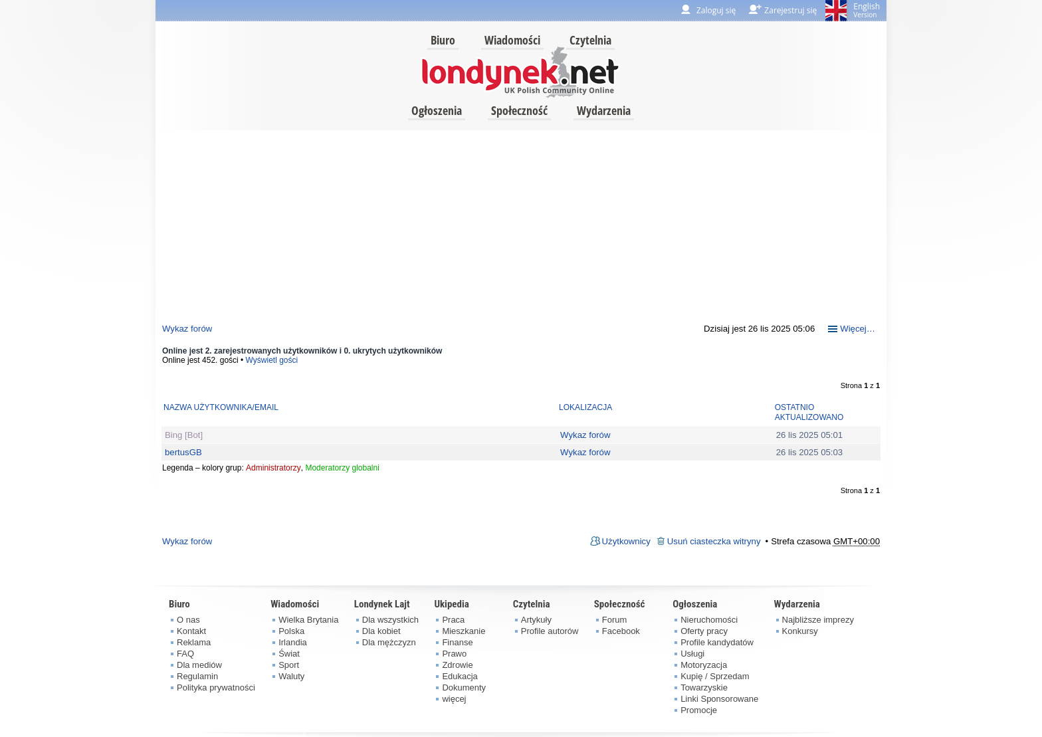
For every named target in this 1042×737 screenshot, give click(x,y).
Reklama (194, 642)
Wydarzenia (604, 110)
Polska (291, 631)
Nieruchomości (709, 620)
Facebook (621, 631)
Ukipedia (451, 604)
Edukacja (459, 676)
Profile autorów (550, 631)
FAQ (185, 654)
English (866, 10)
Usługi (692, 654)
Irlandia (292, 642)
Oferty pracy (704, 631)
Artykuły (536, 620)
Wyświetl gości (272, 360)
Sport (288, 665)
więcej (454, 699)
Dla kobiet (381, 631)
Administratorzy (273, 468)
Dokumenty (464, 687)
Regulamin (197, 676)
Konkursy (800, 631)
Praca (453, 620)
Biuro (443, 40)
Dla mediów (199, 665)
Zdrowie (457, 665)
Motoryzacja (703, 665)
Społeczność (519, 110)
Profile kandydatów (717, 642)
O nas (188, 620)
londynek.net (520, 71)
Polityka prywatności (216, 687)
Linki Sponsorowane (719, 699)
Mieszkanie (463, 631)
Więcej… (857, 329)
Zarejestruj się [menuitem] (790, 10)
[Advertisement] (521, 223)
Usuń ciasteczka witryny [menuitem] (714, 541)
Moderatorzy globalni (342, 468)
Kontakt (191, 631)
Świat (289, 654)
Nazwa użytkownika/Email (220, 407)
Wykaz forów (187, 329)
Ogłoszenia (436, 110)
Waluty (291, 676)
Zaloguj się (716, 10)
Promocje (698, 710)
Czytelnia (590, 40)
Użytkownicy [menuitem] (626, 541)
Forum (614, 620)
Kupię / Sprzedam (714, 676)
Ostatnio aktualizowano (809, 413)
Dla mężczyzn (389, 642)
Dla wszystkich (390, 620)
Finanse (457, 642)
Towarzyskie (704, 687)
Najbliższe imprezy (818, 620)
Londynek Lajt (382, 604)
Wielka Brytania (308, 620)
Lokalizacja (585, 407)
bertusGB (183, 452)
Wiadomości (512, 40)
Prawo (454, 654)
